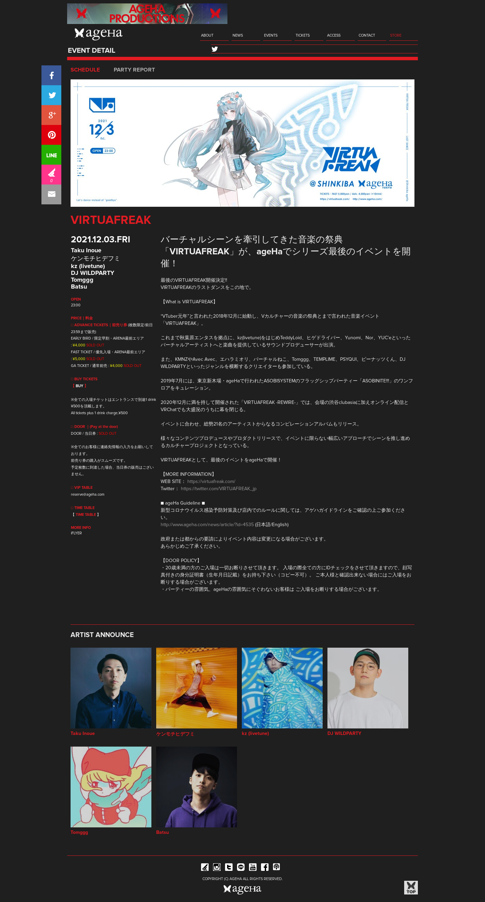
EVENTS (270, 35)
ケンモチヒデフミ (95, 259)
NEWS (238, 35)
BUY (79, 386)
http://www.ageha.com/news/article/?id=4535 (207, 524)
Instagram (217, 868)
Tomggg (82, 280)
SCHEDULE (85, 70)
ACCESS (333, 35)
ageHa (98, 34)
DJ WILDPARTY (92, 273)
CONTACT (367, 35)
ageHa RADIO (277, 868)
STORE (395, 35)
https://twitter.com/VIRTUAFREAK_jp (219, 488)
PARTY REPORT (134, 70)
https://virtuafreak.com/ (211, 481)
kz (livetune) (88, 266)
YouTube (253, 868)
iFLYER (76, 533)
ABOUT (207, 35)
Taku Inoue (86, 250)
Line (241, 868)
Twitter (229, 868)
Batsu (79, 287)
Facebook (265, 868)
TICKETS (303, 35)
